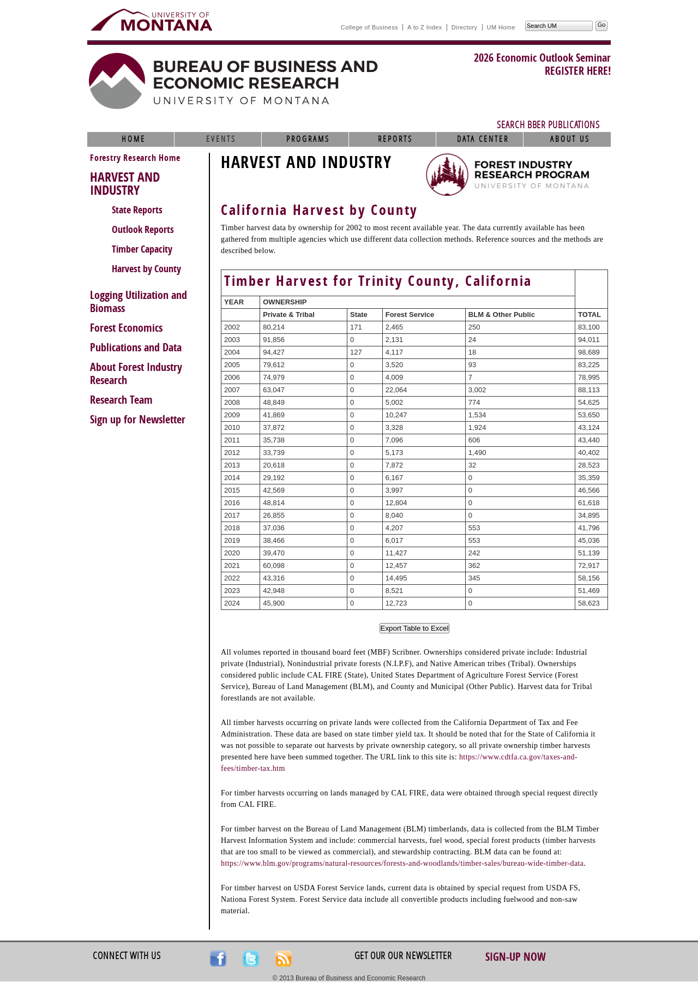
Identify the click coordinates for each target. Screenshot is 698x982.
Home (134, 139)
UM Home (501, 27)
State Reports (137, 210)
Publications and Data (136, 347)
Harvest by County (146, 269)
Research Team (121, 399)
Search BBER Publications (548, 125)
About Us (570, 139)
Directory (465, 27)
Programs (308, 139)
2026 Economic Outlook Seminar (542, 57)
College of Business (369, 27)
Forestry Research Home (135, 158)
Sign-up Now (515, 956)
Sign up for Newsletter (137, 419)
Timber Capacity (142, 249)
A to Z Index (424, 27)
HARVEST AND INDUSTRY (125, 184)
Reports (395, 139)
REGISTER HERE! (578, 70)
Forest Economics (126, 327)
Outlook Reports (143, 230)
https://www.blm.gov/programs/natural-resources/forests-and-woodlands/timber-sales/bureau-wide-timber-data (402, 863)
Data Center (483, 139)
